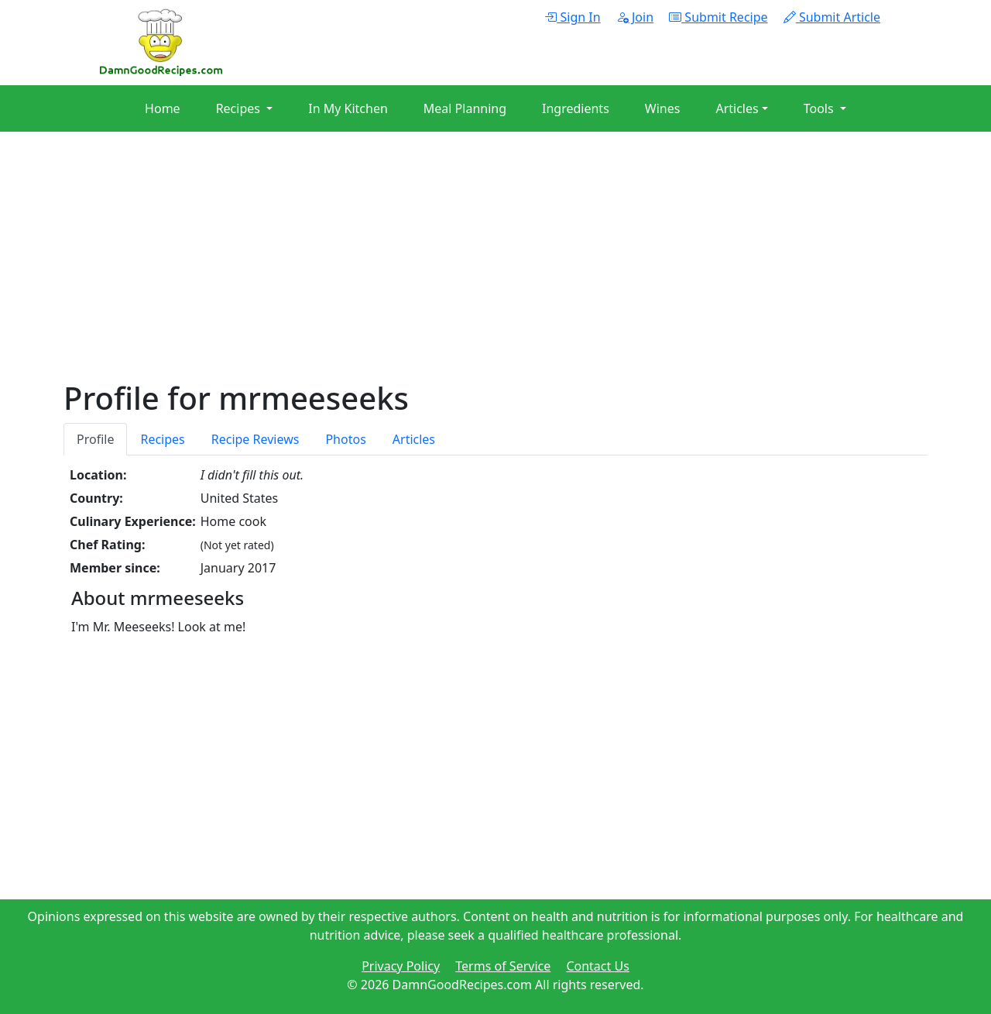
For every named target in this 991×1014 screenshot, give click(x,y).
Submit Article (832, 17)
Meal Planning (464, 108)
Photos (345, 439)
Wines (663, 108)
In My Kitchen (348, 108)
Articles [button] (736, 108)
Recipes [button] (239, 108)
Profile (95, 439)
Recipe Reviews (255, 439)
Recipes (162, 439)
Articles (414, 439)
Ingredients (575, 108)
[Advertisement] (495, 271)
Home (162, 108)
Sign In (572, 17)
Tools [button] (820, 108)
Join (634, 17)
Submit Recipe (718, 17)
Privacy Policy (401, 965)
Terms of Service (502, 965)
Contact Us (597, 965)
